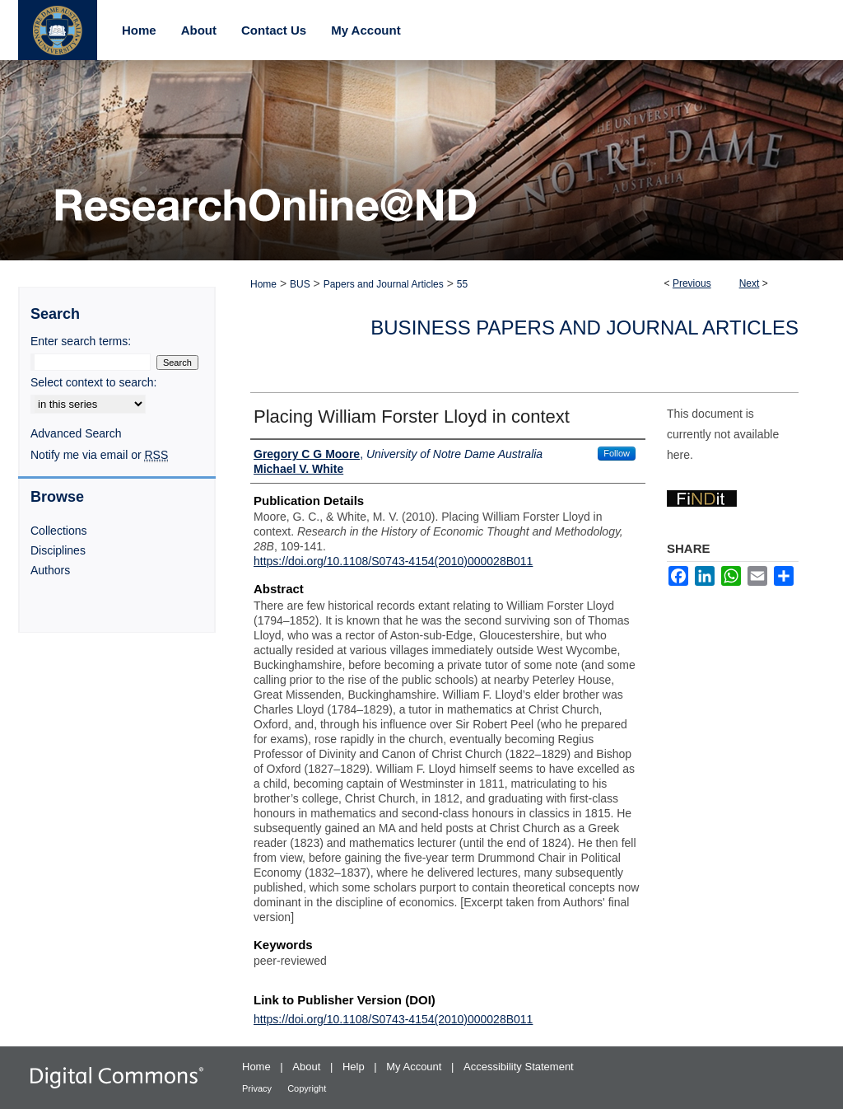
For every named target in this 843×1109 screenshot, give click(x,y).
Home (263, 284)
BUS (300, 284)
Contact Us (273, 30)
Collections (58, 530)
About (308, 1066)
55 (462, 284)
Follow (616, 453)
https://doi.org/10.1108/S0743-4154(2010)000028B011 (393, 561)
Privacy (258, 1088)
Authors (50, 570)
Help (354, 1066)
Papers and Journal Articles (384, 284)
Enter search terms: (80, 341)
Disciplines (58, 550)
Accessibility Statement (518, 1066)
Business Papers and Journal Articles (584, 327)
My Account (415, 1066)
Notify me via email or (99, 454)
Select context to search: (93, 382)
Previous (692, 283)
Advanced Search (76, 433)
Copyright (306, 1088)
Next (749, 283)
